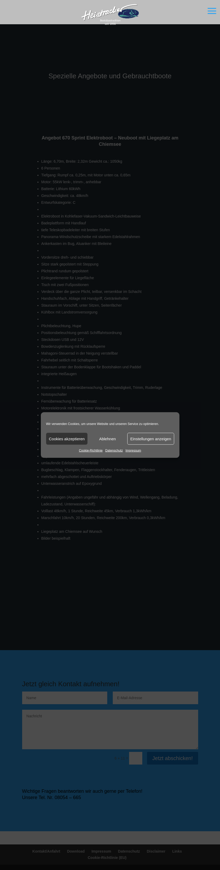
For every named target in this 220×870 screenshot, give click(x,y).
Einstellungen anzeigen (150, 438)
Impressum (133, 450)
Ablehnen (107, 438)
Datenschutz (114, 450)
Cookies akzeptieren (67, 438)
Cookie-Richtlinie (90, 450)
